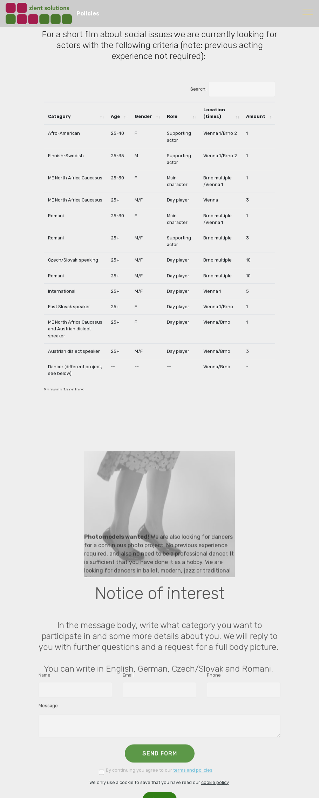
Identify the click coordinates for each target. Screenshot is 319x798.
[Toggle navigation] (308, 11)
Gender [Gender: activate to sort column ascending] (143, 117)
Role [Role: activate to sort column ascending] (172, 117)
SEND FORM (159, 758)
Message (48, 707)
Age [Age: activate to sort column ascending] (115, 117)
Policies (87, 13)
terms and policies (192, 771)
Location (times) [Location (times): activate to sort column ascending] (214, 114)
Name (44, 676)
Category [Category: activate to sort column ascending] (59, 117)
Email (128, 676)
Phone (214, 676)
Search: (232, 90)
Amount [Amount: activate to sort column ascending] (255, 117)
